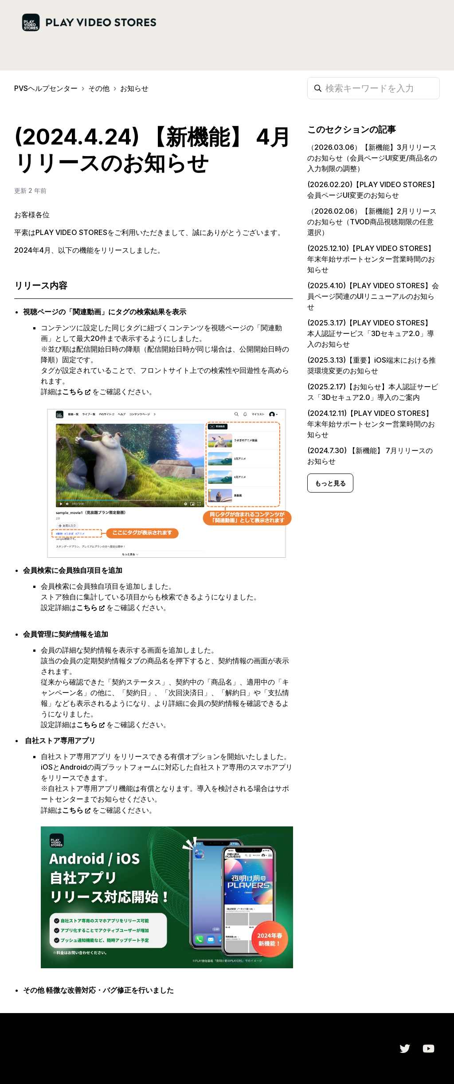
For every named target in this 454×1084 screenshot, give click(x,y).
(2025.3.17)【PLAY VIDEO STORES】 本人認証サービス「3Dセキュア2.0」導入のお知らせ (370, 333)
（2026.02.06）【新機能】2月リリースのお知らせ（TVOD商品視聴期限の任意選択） (372, 222)
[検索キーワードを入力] (373, 88)
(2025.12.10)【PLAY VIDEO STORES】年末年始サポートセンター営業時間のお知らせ (371, 259)
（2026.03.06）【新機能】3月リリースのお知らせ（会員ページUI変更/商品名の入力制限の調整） (372, 158)
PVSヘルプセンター (46, 88)
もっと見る (330, 483)
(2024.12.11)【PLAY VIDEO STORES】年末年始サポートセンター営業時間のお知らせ (371, 424)
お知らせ (134, 88)
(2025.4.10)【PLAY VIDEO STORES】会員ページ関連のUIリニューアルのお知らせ (373, 296)
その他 (99, 88)
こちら (72, 391)
